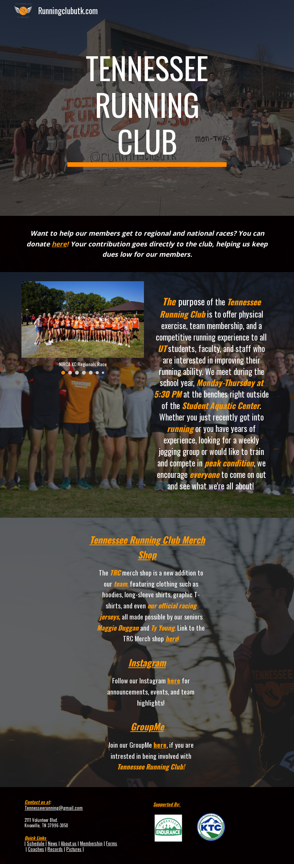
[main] (146, 108)
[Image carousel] (82, 328)
